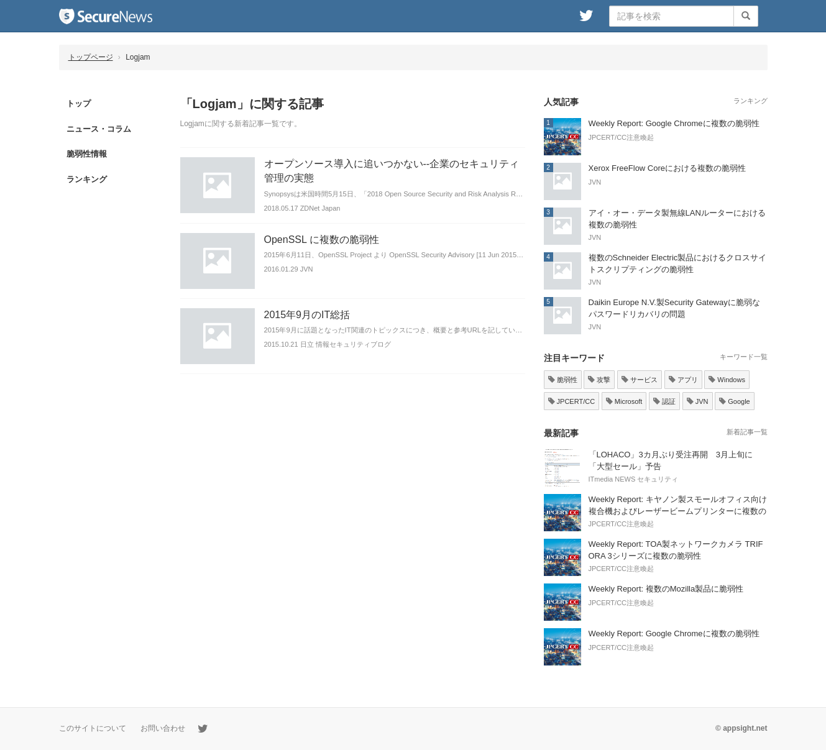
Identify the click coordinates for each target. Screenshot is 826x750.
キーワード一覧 (744, 356)
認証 (664, 401)
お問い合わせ (162, 728)
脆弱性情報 (87, 153)
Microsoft (624, 401)
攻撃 (599, 379)
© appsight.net (741, 728)
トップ (79, 103)
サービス (640, 379)
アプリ (683, 379)
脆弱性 (562, 379)
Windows (727, 379)
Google (734, 401)
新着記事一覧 (747, 432)
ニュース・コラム (99, 129)
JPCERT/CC (571, 401)
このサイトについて (92, 728)
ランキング (87, 179)
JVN (698, 401)
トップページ (90, 57)
